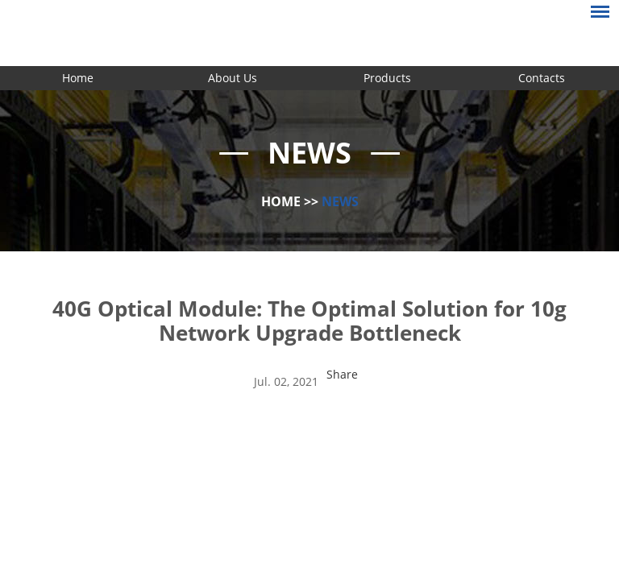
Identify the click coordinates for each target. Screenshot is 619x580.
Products (387, 77)
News (340, 201)
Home (77, 77)
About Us (232, 77)
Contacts (541, 77)
